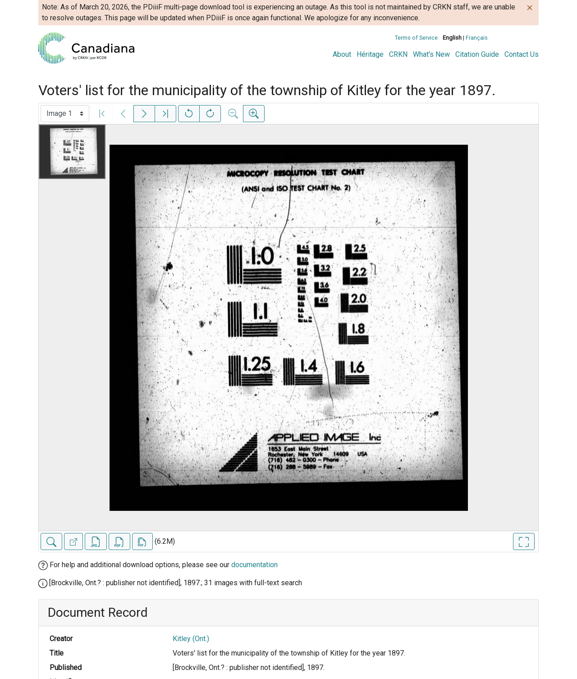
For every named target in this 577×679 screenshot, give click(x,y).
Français (477, 37)
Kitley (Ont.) (191, 638)
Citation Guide (477, 54)
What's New (431, 54)
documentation (254, 564)
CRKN (398, 54)
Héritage (370, 54)
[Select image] (65, 113)
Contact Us (521, 54)
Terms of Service (416, 37)
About (342, 54)
